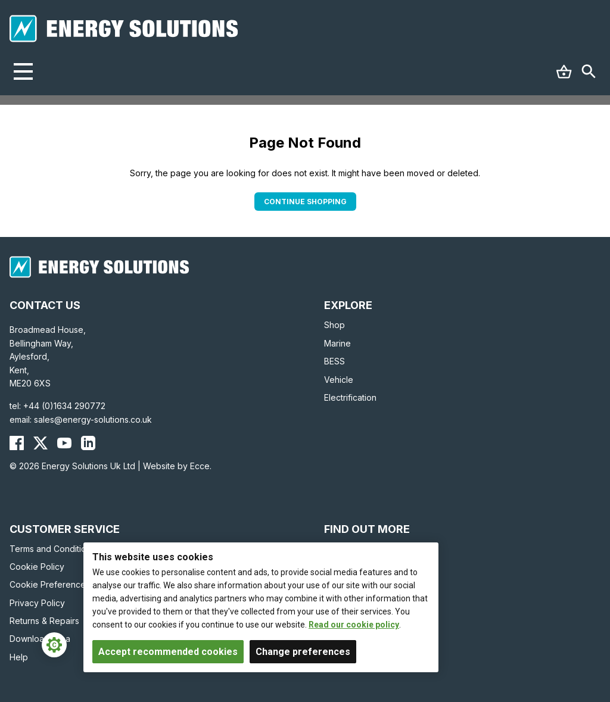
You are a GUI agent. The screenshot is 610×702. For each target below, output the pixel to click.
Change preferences (303, 651)
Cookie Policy (37, 566)
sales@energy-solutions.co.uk (93, 419)
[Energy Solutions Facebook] (17, 443)
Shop (334, 325)
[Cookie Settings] (54, 644)
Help (19, 657)
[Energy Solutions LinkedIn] (88, 443)
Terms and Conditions (52, 549)
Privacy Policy (37, 603)
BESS (334, 361)
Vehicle (338, 380)
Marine (337, 343)
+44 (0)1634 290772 (64, 406)
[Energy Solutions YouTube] (64, 443)
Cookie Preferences (50, 584)
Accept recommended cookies (168, 651)
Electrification (350, 397)
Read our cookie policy (354, 624)
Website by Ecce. (177, 466)
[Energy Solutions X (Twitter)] (40, 443)
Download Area (40, 639)
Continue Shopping (305, 201)
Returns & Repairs (44, 621)
